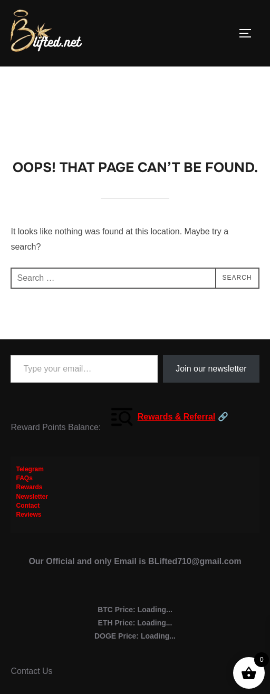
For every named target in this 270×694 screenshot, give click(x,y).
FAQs (24, 478)
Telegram (29, 469)
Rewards (29, 487)
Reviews (28, 514)
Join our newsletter (211, 368)
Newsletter (32, 496)
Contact (28, 505)
